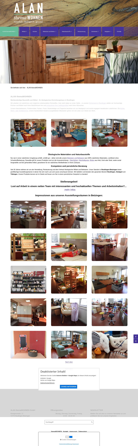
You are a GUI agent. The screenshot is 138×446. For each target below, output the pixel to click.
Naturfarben (74, 160)
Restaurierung (81, 31)
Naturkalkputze (84, 160)
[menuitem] (9, 31)
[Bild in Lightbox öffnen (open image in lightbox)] (28, 133)
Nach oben (69, 362)
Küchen (35, 31)
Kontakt (119, 31)
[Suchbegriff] (69, 422)
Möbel (24, 31)
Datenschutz (82, 431)
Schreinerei (94, 31)
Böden (92, 160)
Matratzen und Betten (49, 31)
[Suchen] (91, 422)
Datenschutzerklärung (47, 383)
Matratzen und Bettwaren (75, 158)
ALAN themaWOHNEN (9, 31)
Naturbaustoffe (66, 31)
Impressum (73, 431)
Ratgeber (107, 31)
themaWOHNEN (56, 431)
